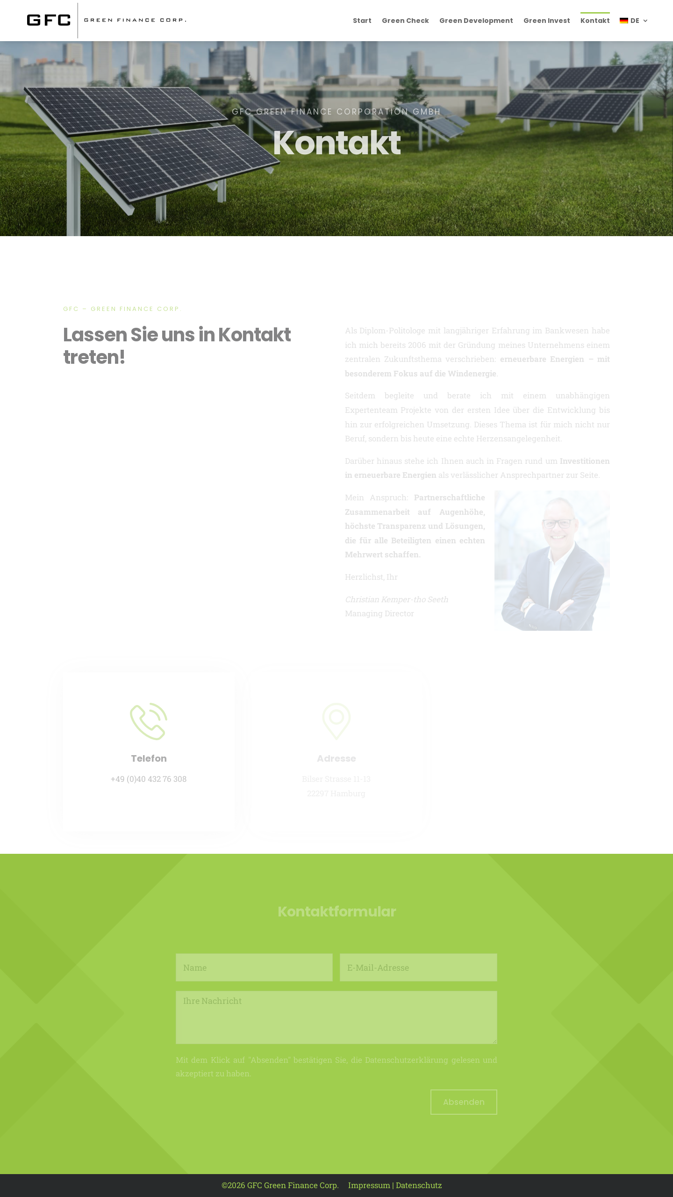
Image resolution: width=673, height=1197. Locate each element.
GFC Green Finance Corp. (293, 1185)
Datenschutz (419, 1185)
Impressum (369, 1185)
